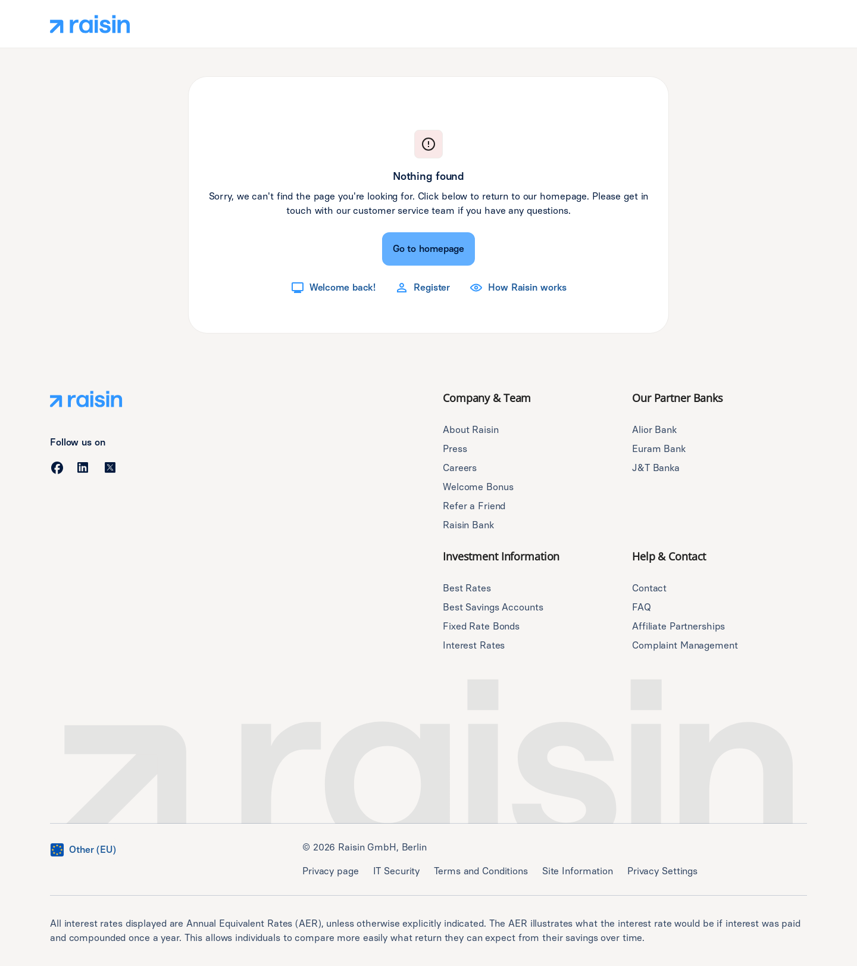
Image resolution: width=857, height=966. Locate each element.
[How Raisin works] (518, 288)
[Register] (422, 288)
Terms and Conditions (481, 871)
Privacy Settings (662, 871)
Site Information (577, 871)
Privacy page (330, 871)
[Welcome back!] (333, 288)
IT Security (396, 871)
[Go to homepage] (428, 249)
